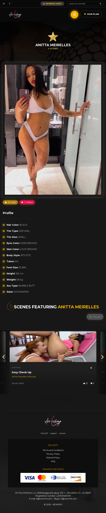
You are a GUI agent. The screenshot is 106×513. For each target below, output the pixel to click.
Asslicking (16, 367)
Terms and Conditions (53, 450)
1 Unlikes (27, 202)
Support (53, 433)
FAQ (53, 461)
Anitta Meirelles (19, 376)
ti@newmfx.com (44, 499)
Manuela (31, 376)
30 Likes (10, 202)
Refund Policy (53, 457)
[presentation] (3, 356)
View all (95, 317)
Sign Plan (91, 14)
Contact (62, 433)
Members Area (52, 3)
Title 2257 (44, 433)
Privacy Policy (53, 454)
